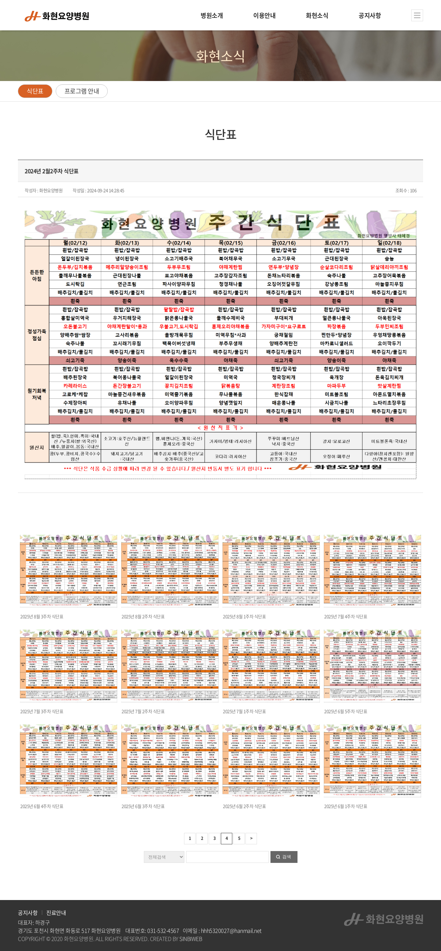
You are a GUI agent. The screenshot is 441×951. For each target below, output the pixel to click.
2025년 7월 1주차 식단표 (244, 711)
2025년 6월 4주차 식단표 (41, 806)
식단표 (35, 91)
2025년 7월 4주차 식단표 (345, 616)
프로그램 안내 (81, 91)
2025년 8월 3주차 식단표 (41, 616)
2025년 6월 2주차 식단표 (244, 806)
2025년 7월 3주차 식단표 (41, 711)
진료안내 (56, 912)
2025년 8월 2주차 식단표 (143, 616)
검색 (286, 856)
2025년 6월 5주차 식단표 (345, 711)
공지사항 (27, 912)
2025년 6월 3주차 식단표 (143, 806)
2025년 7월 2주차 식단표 (143, 711)
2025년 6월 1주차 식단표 (345, 806)
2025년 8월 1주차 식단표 (244, 616)
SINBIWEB (190, 938)
